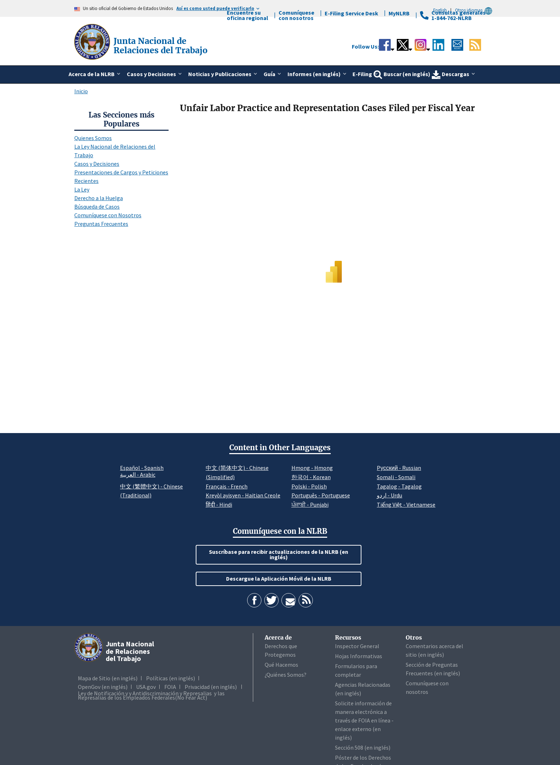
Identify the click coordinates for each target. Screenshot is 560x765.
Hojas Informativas (358, 656)
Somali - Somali (396, 477)
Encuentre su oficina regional (247, 15)
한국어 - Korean (311, 477)
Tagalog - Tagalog (399, 486)
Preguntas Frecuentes (101, 223)
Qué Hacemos (281, 664)
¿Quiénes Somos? (285, 674)
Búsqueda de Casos (97, 206)
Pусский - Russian (399, 467)
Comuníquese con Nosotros (107, 215)
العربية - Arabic (137, 475)
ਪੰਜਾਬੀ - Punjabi (310, 504)
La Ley (81, 189)
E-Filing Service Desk (351, 13)
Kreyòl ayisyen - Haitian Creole (243, 495)
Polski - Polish (309, 486)
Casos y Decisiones (96, 163)
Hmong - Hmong (312, 467)
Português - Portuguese (320, 495)
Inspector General (357, 646)
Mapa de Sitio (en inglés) (108, 678)
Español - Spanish (142, 467)
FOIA (170, 686)
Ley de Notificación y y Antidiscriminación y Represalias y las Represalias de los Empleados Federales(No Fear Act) (151, 695)
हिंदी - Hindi (219, 504)
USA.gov (146, 686)
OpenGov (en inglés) (103, 686)
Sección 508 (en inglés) (362, 747)
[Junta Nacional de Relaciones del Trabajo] (92, 41)
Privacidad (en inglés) (211, 686)
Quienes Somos (93, 137)
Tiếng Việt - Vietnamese (406, 504)
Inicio (81, 91)
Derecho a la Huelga (98, 198)
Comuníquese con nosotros (296, 15)
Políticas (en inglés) (170, 678)
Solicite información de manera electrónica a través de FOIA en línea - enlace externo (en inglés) (364, 720)
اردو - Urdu (389, 495)
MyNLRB (399, 13)
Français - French (227, 486)
